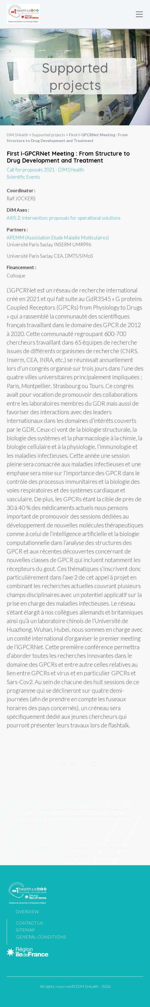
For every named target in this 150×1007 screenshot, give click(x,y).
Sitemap (25, 929)
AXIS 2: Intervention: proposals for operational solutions (64, 218)
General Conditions (41, 936)
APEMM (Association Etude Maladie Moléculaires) (58, 238)
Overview (27, 911)
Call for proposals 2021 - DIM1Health (45, 170)
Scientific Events (23, 177)
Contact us (29, 922)
